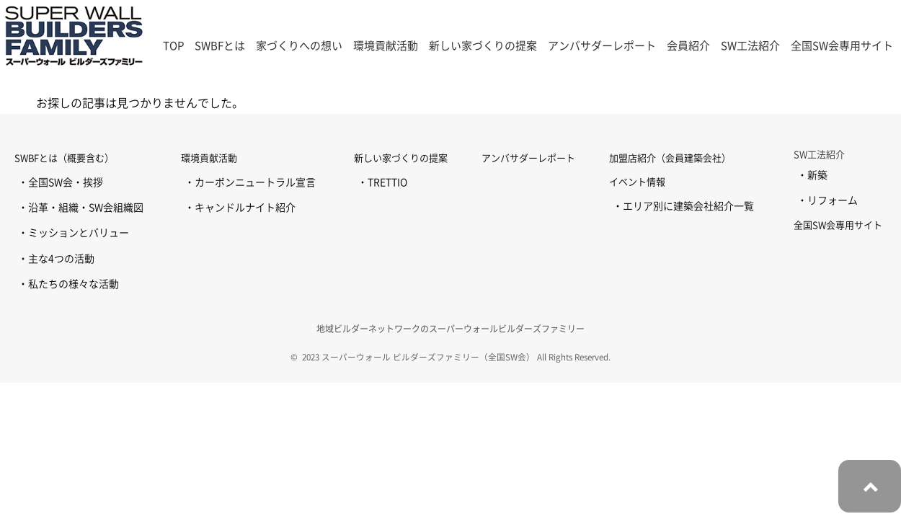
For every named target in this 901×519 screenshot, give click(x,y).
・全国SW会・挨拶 (60, 182)
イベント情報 (637, 182)
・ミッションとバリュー (73, 233)
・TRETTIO (382, 182)
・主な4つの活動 (56, 259)
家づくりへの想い (299, 45)
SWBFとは (220, 45)
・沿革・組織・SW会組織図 (80, 208)
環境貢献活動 (209, 158)
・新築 (812, 175)
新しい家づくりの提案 (483, 45)
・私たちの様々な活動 (68, 284)
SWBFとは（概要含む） (64, 158)
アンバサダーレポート (602, 45)
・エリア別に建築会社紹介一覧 (683, 206)
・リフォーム (827, 200)
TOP (173, 45)
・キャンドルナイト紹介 (240, 208)
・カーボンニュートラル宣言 (250, 182)
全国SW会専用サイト (842, 45)
